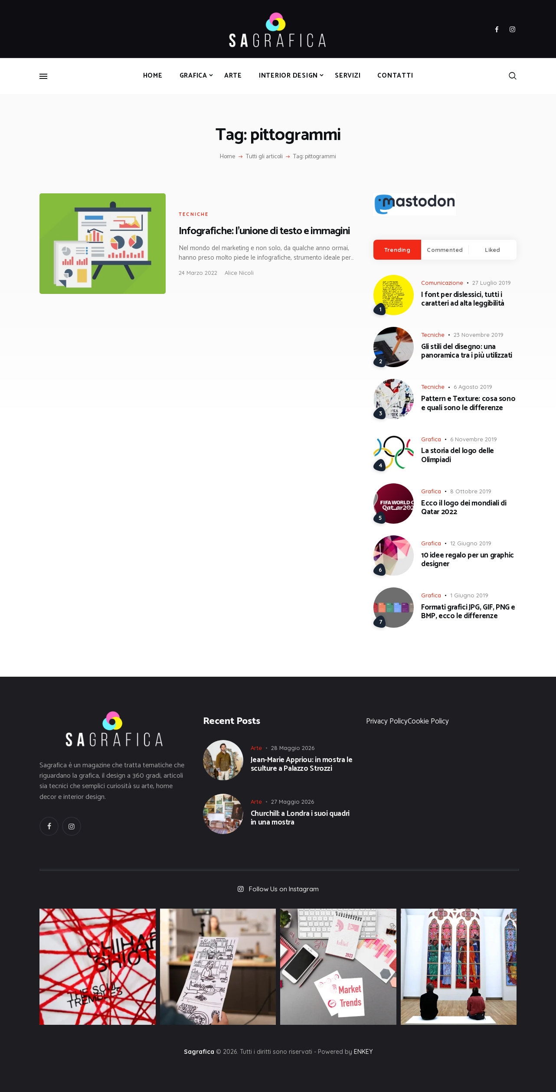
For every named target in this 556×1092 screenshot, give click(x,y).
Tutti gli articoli (264, 157)
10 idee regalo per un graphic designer (467, 560)
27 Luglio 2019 (491, 282)
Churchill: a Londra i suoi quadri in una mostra (300, 818)
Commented (445, 249)
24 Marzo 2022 (198, 272)
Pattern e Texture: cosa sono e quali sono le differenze (468, 403)
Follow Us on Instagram (284, 889)
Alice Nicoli (239, 272)
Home (227, 157)
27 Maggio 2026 (292, 801)
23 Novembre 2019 (479, 334)
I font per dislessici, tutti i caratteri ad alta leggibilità (462, 299)
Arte (256, 747)
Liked (492, 249)
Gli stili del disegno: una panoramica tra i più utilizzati (466, 351)
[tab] (397, 250)
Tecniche (194, 214)
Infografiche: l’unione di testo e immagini (264, 231)
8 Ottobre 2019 (470, 491)
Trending (397, 249)
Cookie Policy (428, 721)
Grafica (431, 439)
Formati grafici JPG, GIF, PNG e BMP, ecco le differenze (468, 612)
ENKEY (363, 1052)
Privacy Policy (387, 721)
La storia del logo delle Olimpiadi (457, 455)
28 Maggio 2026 (292, 747)
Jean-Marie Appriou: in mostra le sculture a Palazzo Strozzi (302, 764)
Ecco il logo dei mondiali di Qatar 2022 (463, 508)
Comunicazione (442, 282)
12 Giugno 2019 (470, 543)
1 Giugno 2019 (469, 595)
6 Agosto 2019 (473, 386)
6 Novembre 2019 (473, 439)
